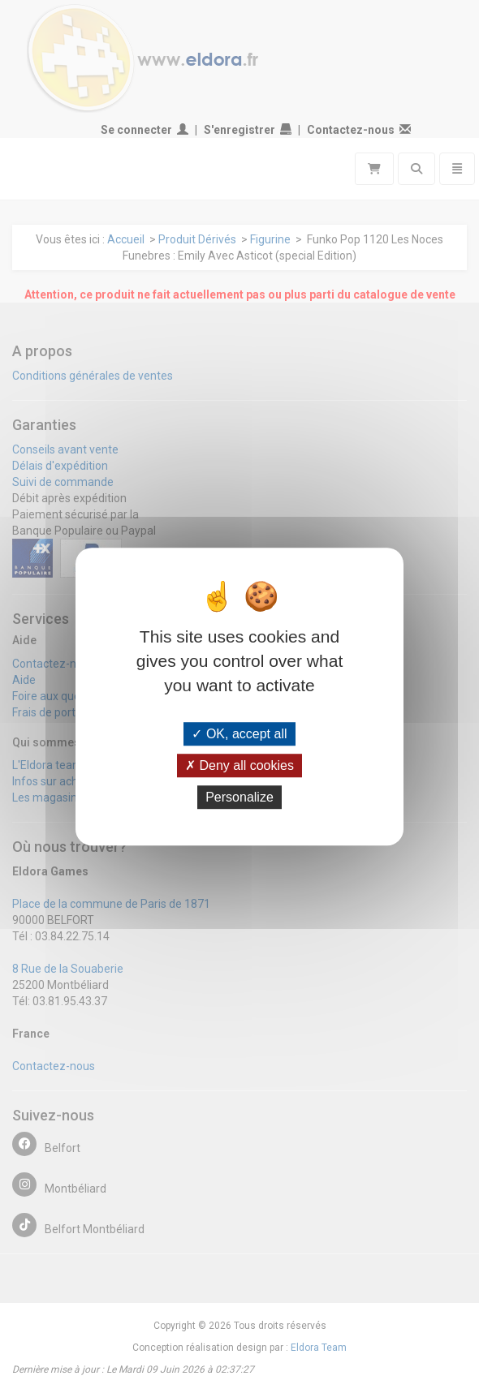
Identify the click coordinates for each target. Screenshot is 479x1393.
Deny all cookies (239, 765)
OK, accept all (239, 734)
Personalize (239, 797)
